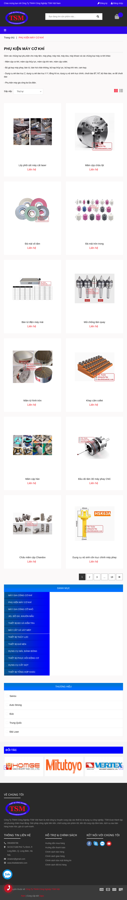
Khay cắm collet (94, 400)
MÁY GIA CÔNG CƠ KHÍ (20, 595)
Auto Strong (14, 704)
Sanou (11, 695)
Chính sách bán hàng (54, 852)
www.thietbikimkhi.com (17, 863)
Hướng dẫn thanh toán (55, 847)
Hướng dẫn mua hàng (55, 843)
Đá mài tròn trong (94, 243)
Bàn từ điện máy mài (32, 322)
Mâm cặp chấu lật (94, 165)
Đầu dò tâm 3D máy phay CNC (94, 479)
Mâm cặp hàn (32, 479)
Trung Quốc (14, 722)
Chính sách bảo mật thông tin (58, 860)
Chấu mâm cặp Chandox (32, 557)
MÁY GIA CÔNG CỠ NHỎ (20, 609)
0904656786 (12, 843)
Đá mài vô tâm (32, 243)
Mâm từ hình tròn (32, 400)
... (105, 577)
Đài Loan (12, 731)
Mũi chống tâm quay (94, 322)
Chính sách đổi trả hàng (55, 865)
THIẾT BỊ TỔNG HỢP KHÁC (21, 672)
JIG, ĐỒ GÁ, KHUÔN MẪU (21, 616)
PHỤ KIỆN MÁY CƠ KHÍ (19, 602)
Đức (10, 713)
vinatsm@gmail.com (16, 859)
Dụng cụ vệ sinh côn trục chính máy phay (94, 557)
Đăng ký (102, 3)
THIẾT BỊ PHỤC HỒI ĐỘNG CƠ (23, 658)
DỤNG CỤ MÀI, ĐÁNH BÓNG (22, 651)
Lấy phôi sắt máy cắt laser (32, 165)
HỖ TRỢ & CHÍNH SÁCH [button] (61, 835)
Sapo (41, 896)
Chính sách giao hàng (55, 856)
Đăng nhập (117, 3)
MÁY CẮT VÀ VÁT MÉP (19, 630)
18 (112, 577)
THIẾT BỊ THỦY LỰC (18, 637)
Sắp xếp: (8, 91)
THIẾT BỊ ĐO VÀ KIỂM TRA (21, 623)
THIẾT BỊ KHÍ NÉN (17, 644)
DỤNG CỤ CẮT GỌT (18, 665)
